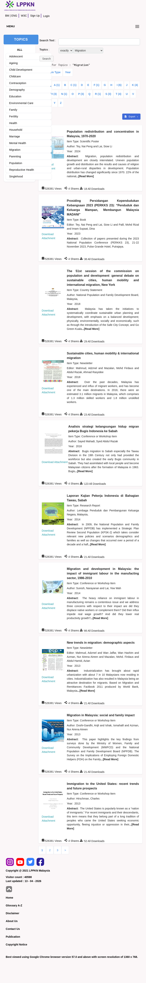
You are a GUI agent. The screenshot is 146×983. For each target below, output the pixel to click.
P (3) (81, 93)
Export (130, 116)
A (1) (57, 85)
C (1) (73, 85)
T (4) (118, 93)
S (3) (108, 93)
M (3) (54, 93)
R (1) (98, 93)
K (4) (135, 85)
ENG (14, 15)
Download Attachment (55, 462)
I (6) (119, 85)
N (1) (64, 93)
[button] (47, 58)
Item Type (54, 72)
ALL (19, 49)
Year (68, 72)
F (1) (96, 85)
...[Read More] (85, 176)
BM (7, 15)
